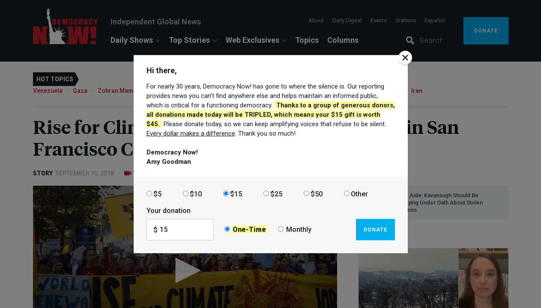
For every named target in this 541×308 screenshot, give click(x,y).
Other (359, 194)
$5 (157, 194)
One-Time (249, 229)
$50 (317, 194)
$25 (276, 194)
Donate (375, 229)
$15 (236, 194)
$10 (196, 194)
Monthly (298, 229)
